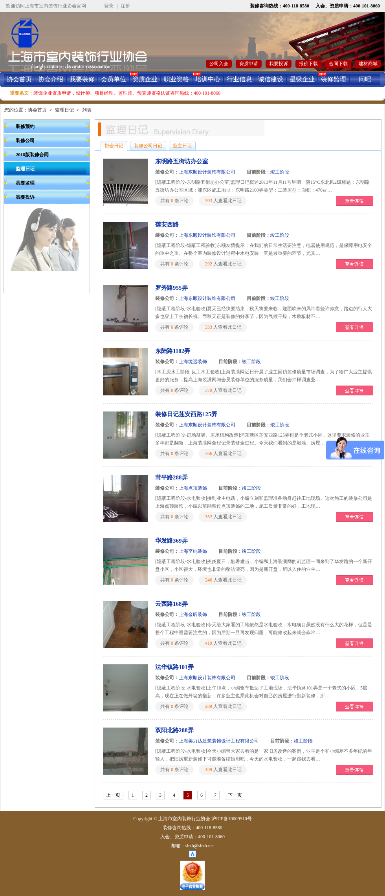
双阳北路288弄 (174, 730)
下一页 (235, 795)
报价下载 (308, 63)
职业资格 (176, 79)
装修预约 (25, 126)
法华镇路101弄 (174, 667)
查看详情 (354, 201)
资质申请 (248, 63)
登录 (109, 6)
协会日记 (113, 145)
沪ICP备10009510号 (231, 818)
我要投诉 (278, 63)
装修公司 (25, 140)
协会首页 (19, 79)
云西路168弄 (171, 604)
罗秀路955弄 (171, 288)
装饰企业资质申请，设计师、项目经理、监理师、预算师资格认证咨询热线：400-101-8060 (126, 93)
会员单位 (113, 79)
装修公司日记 (148, 145)
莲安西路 (167, 224)
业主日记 (182, 145)
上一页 (113, 795)
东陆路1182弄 (172, 351)
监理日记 (64, 110)
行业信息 (239, 79)
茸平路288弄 (171, 477)
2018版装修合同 (32, 154)
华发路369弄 (171, 541)
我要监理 (25, 183)
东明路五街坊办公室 (181, 161)
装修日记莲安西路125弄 (186, 414)
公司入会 (218, 63)
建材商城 (368, 63)
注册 (125, 6)
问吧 (365, 79)
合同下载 (338, 63)
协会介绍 (50, 79)
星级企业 (302, 79)
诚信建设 (270, 79)
